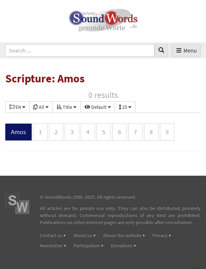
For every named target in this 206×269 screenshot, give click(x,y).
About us (82, 235)
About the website (122, 235)
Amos (18, 132)
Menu (186, 50)
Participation (87, 245)
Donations (122, 245)
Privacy (160, 235)
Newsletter (51, 245)
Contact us (51, 235)
